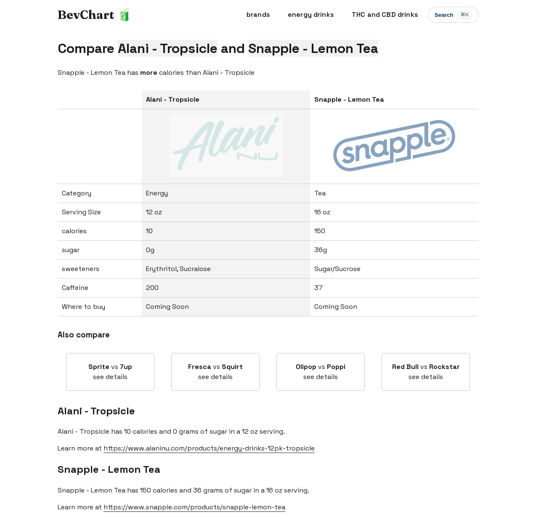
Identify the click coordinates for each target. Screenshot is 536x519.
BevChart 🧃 (95, 14)
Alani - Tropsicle (96, 410)
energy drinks (311, 14)
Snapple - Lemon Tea (109, 469)
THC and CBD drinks (385, 14)
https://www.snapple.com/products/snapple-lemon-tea (194, 507)
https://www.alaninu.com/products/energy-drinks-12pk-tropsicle (209, 448)
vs (110, 372)
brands (258, 14)
